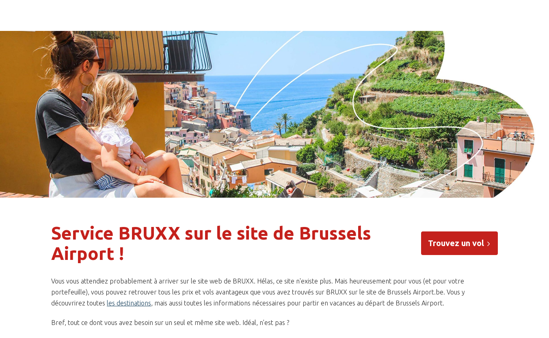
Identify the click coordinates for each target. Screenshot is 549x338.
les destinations (129, 303)
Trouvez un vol (459, 243)
